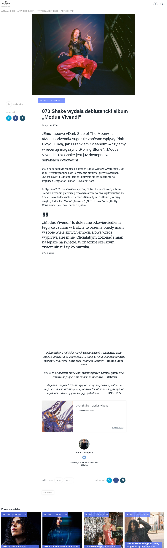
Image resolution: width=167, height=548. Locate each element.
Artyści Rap (67, 11)
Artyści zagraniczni (47, 11)
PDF (59, 460)
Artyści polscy (26, 11)
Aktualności (8, 11)
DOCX (69, 460)
